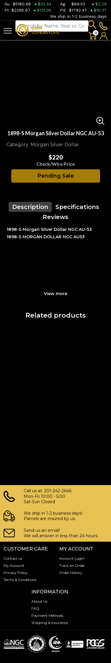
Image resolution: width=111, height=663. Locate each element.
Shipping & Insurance (49, 622)
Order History (70, 572)
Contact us (13, 558)
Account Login (71, 558)
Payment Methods (47, 615)
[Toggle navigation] (8, 30)
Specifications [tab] (77, 206)
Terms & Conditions (20, 579)
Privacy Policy (16, 572)
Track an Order (72, 565)
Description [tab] (30, 206)
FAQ (35, 608)
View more (55, 293)
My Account (14, 565)
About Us (39, 601)
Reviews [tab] (55, 217)
